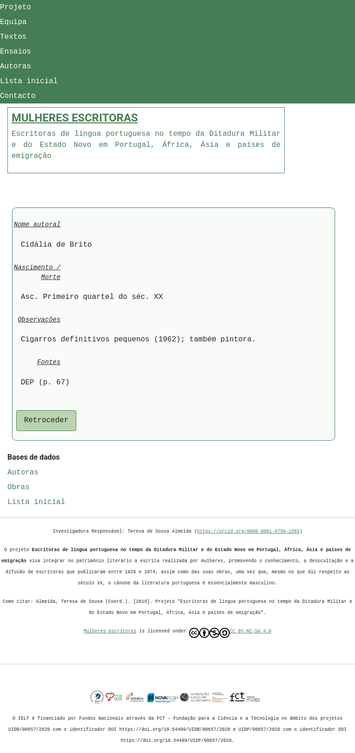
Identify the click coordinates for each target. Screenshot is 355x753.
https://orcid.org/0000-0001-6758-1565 (248, 531)
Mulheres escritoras (110, 631)
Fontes (48, 362)
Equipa (13, 22)
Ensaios (15, 52)
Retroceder (46, 420)
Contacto (18, 96)
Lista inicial (29, 81)
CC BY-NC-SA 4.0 (230, 633)
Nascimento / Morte (37, 272)
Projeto (15, 7)
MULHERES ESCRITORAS (75, 117)
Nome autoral (37, 224)
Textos (13, 37)
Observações (39, 320)
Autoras (15, 66)
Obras (18, 487)
